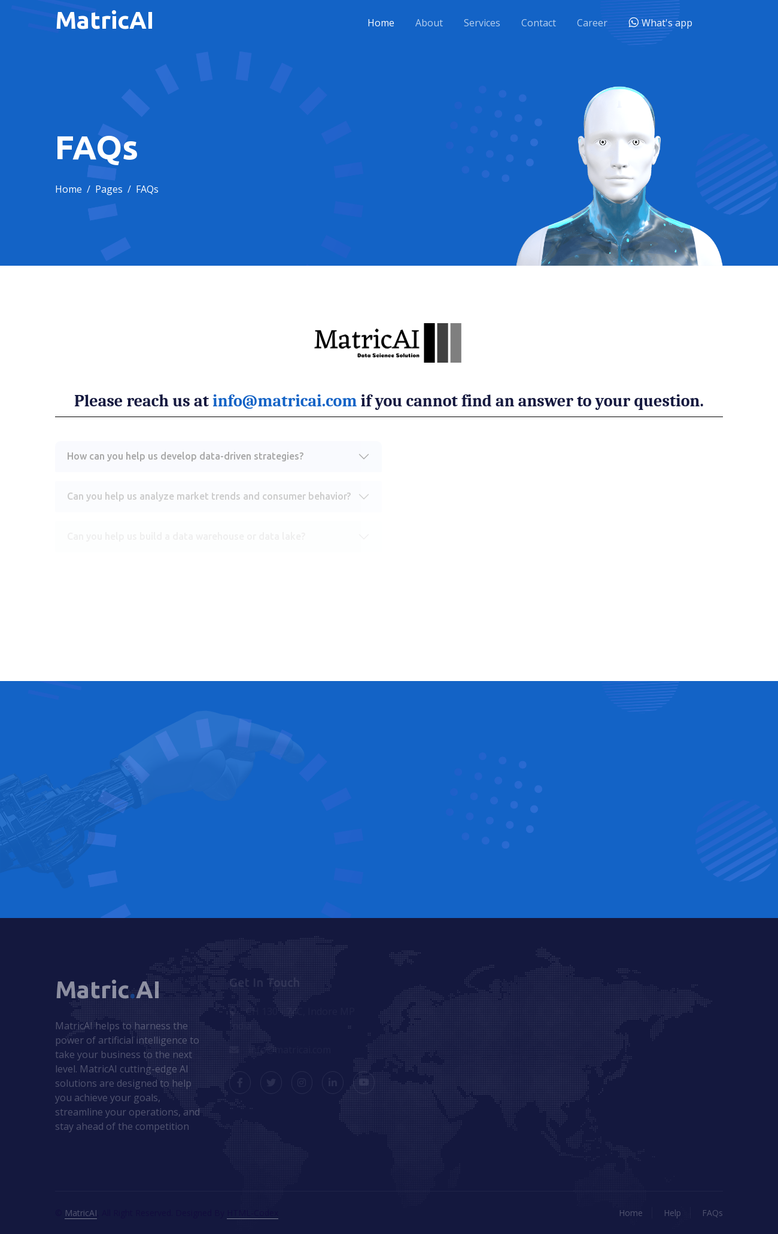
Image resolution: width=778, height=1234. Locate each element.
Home (380, 22)
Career (592, 22)
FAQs (712, 1212)
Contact (538, 22)
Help (672, 1212)
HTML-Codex (252, 1212)
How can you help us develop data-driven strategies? (185, 456)
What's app (665, 22)
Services (482, 22)
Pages (109, 189)
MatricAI (81, 1212)
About (429, 22)
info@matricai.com (284, 401)
